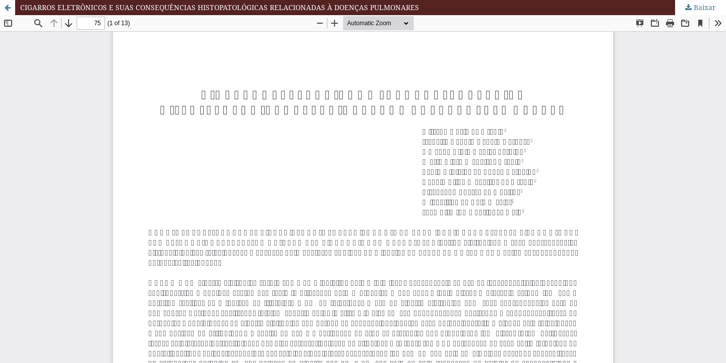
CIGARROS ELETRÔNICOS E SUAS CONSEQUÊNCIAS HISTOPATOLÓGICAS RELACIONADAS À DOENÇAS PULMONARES (219, 7)
